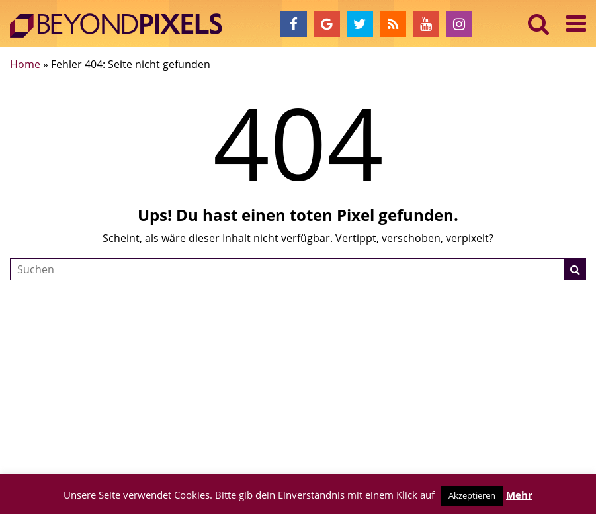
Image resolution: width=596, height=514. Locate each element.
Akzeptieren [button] (471, 495)
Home (25, 64)
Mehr (519, 494)
